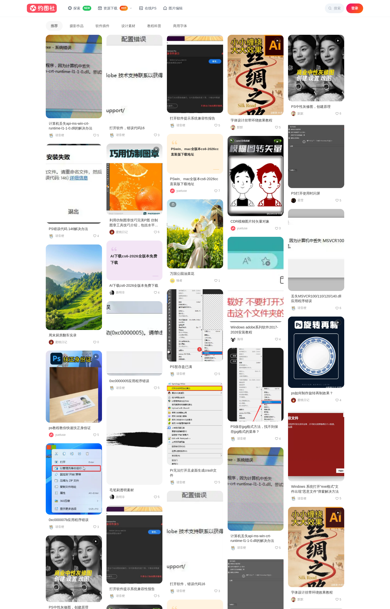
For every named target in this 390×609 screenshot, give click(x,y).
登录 (354, 8)
